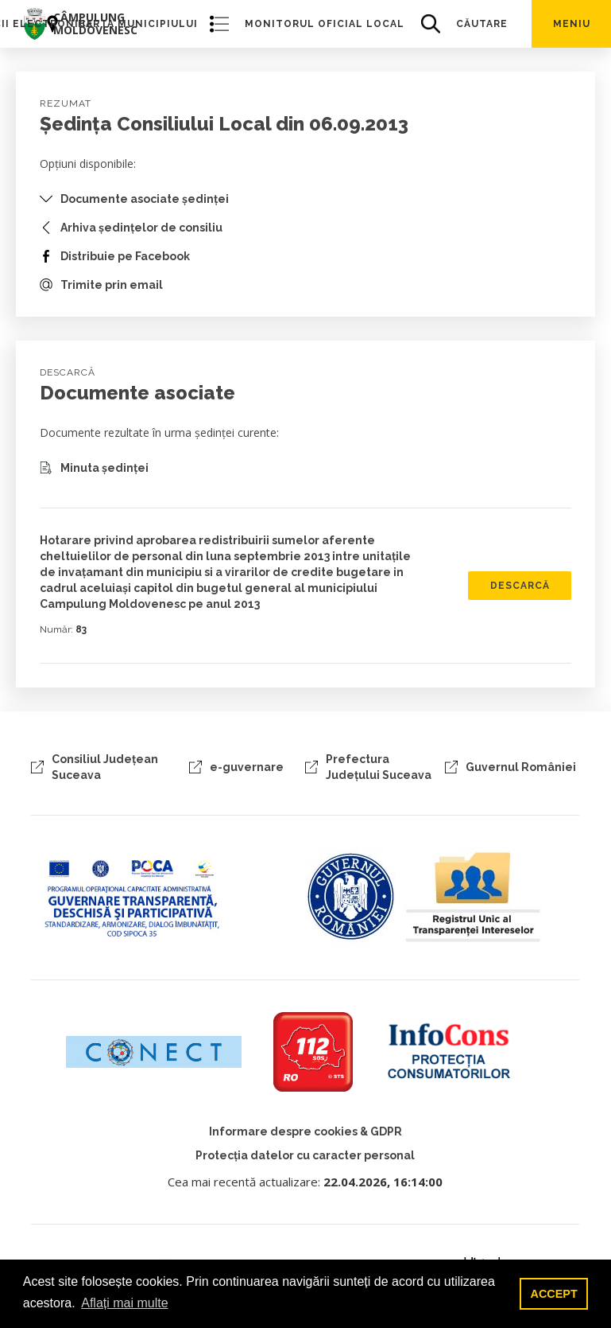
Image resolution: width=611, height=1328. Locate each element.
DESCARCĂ (520, 585)
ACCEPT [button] (554, 1293)
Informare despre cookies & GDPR (305, 1131)
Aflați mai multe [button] (124, 1303)
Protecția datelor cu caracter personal (305, 1155)
